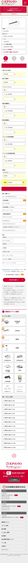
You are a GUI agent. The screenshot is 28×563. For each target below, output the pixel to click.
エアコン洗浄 (4, 525)
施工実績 (3, 529)
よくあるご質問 (5, 532)
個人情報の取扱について (7, 539)
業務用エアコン (5, 522)
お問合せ (3, 546)
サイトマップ (4, 549)
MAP (16, 495)
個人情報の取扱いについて (8, 269)
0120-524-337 (18, 473)
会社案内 (3, 535)
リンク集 (3, 542)
